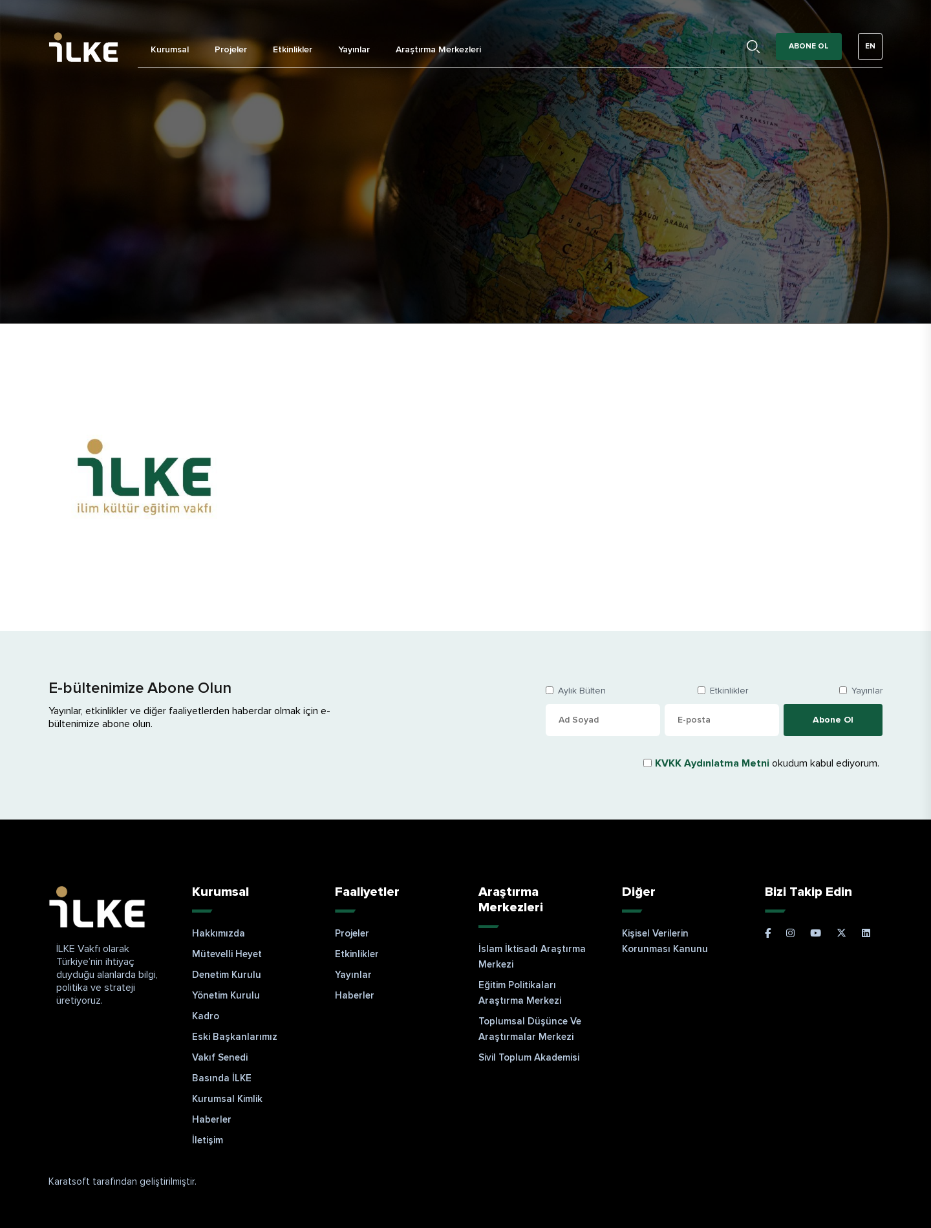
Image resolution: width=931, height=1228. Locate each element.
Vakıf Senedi (220, 1057)
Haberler (211, 1119)
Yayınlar (354, 49)
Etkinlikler (292, 49)
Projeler (231, 49)
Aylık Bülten (582, 690)
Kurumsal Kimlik (227, 1099)
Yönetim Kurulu (226, 995)
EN (870, 46)
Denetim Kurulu (226, 974)
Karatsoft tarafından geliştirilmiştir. (122, 1181)
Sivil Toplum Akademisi (528, 1057)
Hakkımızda (218, 933)
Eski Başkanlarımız (234, 1037)
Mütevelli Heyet (227, 954)
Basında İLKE (221, 1078)
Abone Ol (809, 46)
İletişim (207, 1140)
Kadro (205, 1016)
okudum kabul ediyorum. (767, 763)
